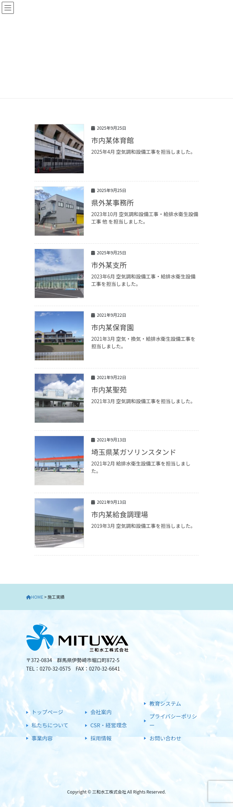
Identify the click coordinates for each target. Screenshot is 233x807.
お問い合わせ (165, 738)
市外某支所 (109, 265)
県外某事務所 (112, 202)
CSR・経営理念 (108, 725)
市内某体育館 (112, 140)
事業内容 (42, 738)
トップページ (47, 712)
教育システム (165, 703)
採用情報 (101, 738)
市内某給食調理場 (119, 514)
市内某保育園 (112, 327)
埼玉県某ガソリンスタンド (133, 452)
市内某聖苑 (109, 389)
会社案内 (101, 712)
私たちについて (50, 725)
